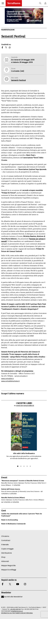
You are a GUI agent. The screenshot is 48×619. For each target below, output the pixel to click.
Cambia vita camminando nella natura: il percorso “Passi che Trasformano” (21, 515)
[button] (3, 3)
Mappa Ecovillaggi (8, 569)
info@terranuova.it (17, 611)
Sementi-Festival (18, 80)
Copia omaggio (7, 549)
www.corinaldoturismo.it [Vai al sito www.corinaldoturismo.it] (10, 381)
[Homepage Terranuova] (14, 3)
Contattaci (5, 540)
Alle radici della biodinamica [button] (24, 453)
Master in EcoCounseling (9, 520)
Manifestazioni (7, 30)
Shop (3, 557)
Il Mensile (5, 544)
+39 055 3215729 (15, 609)
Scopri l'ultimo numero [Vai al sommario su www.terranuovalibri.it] (12, 393)
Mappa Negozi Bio (8, 565)
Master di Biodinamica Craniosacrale (13, 524)
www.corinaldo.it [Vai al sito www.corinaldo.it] (7, 379)
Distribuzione (6, 553)
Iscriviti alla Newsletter (12, 596)
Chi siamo (5, 536)
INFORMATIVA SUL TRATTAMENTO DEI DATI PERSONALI (17, 613)
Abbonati (5, 561)
